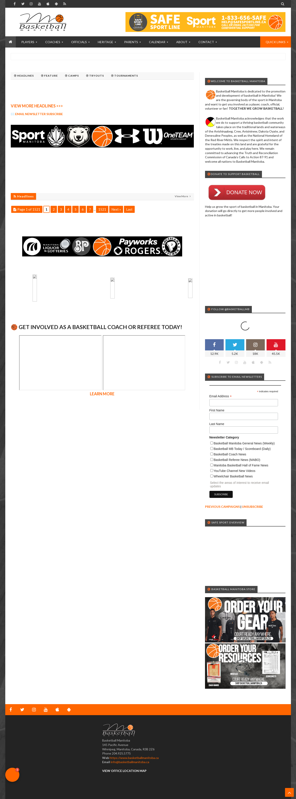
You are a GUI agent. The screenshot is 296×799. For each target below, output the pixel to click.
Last (129, 209)
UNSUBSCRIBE (252, 506)
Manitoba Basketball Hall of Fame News (241, 465)
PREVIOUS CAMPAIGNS (222, 506)
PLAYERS (27, 42)
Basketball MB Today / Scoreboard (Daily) (242, 449)
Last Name (216, 424)
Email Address (220, 396)
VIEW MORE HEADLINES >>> (37, 105)
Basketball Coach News (230, 454)
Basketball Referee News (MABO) (237, 460)
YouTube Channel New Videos (234, 471)
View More (182, 196)
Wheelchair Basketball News (233, 476)
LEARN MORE (102, 350)
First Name (216, 410)
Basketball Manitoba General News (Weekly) (244, 443)
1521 (102, 209)
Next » (116, 209)
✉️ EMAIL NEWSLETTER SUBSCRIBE (37, 114)
